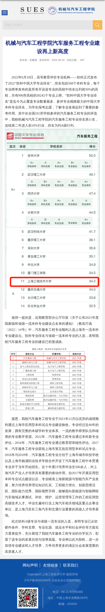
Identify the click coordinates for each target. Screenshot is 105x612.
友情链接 (50, 565)
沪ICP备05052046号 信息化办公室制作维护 (52, 580)
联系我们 (70, 565)
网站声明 (30, 565)
